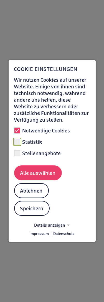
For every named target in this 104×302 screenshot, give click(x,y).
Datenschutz (64, 233)
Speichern (31, 208)
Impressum (39, 233)
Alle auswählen (37, 173)
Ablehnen (31, 190)
